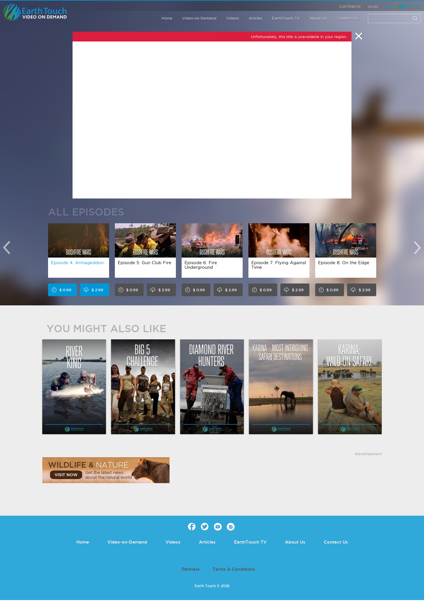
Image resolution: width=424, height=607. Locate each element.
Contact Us (347, 18)
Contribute (350, 6)
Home (166, 18)
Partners (191, 569)
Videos (232, 18)
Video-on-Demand (199, 18)
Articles (255, 18)
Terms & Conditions (233, 569)
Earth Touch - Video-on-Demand (41, 12)
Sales (373, 6)
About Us (318, 18)
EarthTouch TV (286, 18)
